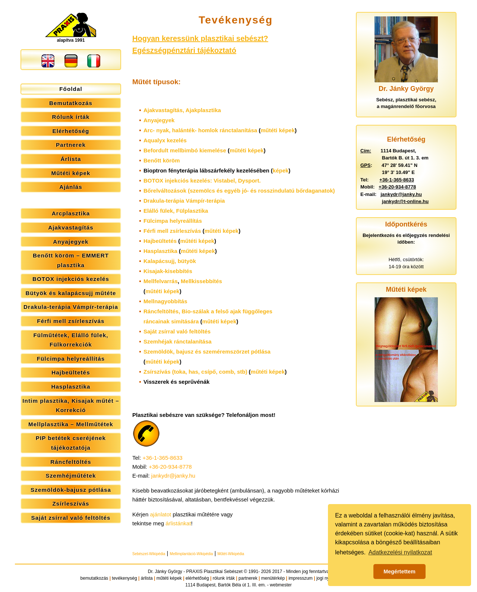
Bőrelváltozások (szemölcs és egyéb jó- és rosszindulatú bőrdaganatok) (239, 190)
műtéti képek (277, 130)
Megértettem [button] (399, 571)
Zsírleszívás (70, 503)
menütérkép (273, 578)
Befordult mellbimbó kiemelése (184, 150)
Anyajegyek (70, 241)
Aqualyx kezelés (165, 140)
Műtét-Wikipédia (230, 554)
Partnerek (71, 145)
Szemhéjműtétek (70, 475)
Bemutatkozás (70, 103)
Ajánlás (70, 187)
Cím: (365, 150)
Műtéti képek (70, 173)
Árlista (71, 159)
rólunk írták (224, 578)
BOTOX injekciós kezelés (70, 279)
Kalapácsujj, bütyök (169, 261)
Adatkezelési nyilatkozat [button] (400, 552)
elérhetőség (197, 578)
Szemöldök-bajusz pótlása (71, 490)
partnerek (248, 578)
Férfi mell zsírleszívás (70, 321)
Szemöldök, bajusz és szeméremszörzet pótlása (207, 351)
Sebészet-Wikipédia (148, 554)
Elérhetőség (71, 131)
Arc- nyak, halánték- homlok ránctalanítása (200, 130)
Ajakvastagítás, (182, 110)
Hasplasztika (70, 386)
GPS (365, 165)
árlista (147, 578)
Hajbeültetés (70, 372)
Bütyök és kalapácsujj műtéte (70, 293)
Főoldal (70, 89)
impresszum (300, 578)
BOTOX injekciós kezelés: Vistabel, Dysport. (202, 180)
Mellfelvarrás (160, 281)
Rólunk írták (71, 117)
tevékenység (124, 578)
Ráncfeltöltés (70, 462)
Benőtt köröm (161, 160)
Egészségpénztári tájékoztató (184, 50)
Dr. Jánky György (165, 571)
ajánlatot (160, 514)
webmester (281, 585)
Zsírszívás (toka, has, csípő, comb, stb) (195, 371)
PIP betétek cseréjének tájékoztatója (71, 443)
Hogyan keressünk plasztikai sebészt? (200, 38)
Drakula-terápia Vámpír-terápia (70, 307)
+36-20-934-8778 (170, 466)
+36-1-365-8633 (163, 458)
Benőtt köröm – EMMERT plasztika (71, 260)
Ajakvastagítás (71, 227)
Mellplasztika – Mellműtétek (70, 424)
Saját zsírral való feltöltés (71, 518)
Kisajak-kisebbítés (167, 271)
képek (281, 170)
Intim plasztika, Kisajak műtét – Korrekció (70, 406)
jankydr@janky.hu (173, 475)
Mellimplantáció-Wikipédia (191, 554)
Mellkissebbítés (201, 281)
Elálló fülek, (175, 211)
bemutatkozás (94, 578)
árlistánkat (178, 523)
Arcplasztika (71, 213)
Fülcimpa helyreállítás (71, 358)
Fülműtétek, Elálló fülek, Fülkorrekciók (70, 340)
